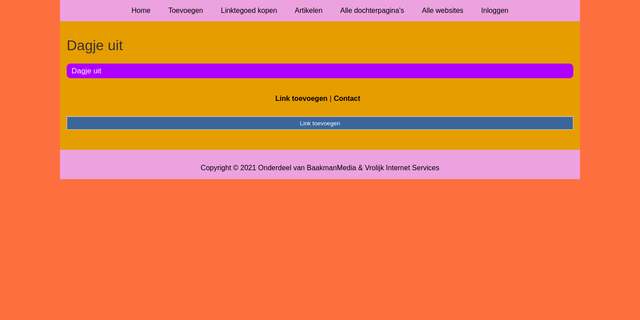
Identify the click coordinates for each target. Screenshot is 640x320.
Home (141, 10)
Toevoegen (185, 10)
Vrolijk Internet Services (402, 168)
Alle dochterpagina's (372, 10)
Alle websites (442, 10)
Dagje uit (86, 71)
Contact (347, 98)
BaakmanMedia (331, 168)
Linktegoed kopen (249, 10)
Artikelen (308, 10)
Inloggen (494, 10)
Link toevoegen (301, 98)
